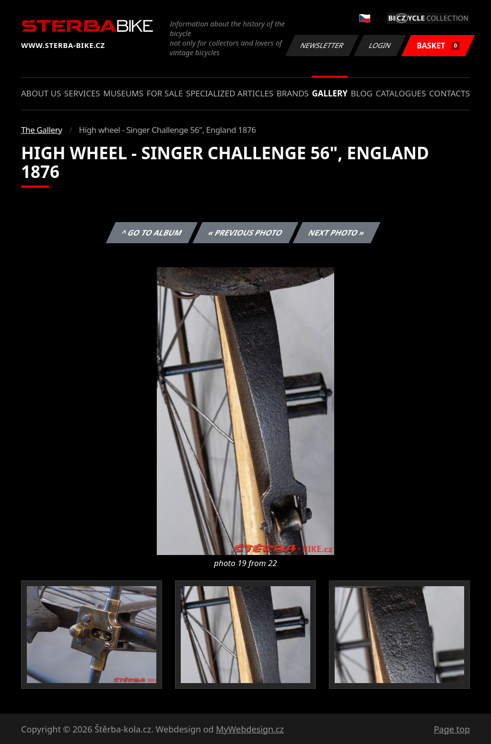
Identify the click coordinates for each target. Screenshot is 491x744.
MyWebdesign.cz (250, 729)
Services (82, 93)
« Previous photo (245, 232)
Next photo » (336, 232)
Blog (362, 93)
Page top (452, 729)
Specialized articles (229, 93)
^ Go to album (151, 232)
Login (380, 45)
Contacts (449, 93)
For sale (165, 93)
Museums (123, 93)
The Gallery (41, 129)
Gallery (330, 93)
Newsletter (321, 45)
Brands (293, 93)
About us (41, 93)
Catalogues (400, 93)
